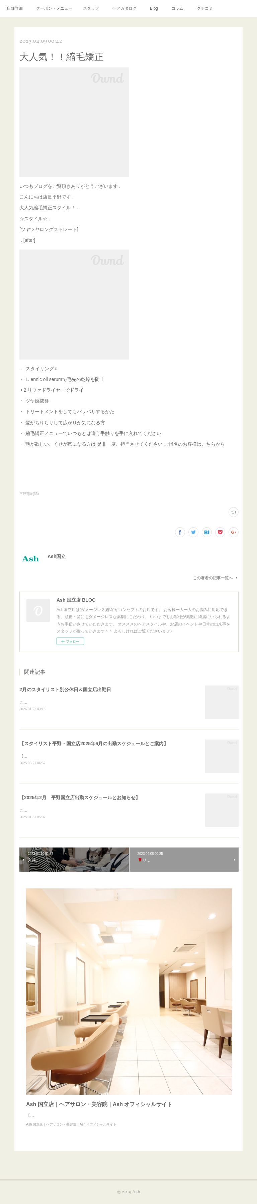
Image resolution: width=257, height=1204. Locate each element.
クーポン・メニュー (54, 8)
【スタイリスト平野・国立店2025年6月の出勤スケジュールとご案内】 (93, 743)
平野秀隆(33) (29, 494)
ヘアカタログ (124, 8)
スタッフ (91, 8)
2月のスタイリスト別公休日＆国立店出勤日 (65, 689)
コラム (177, 8)
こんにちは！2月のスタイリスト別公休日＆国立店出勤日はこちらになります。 (90, 702)
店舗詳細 (15, 8)
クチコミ (205, 8)
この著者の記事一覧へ (216, 578)
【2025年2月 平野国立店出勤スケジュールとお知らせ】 (79, 798)
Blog (154, 8)
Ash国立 (57, 556)
